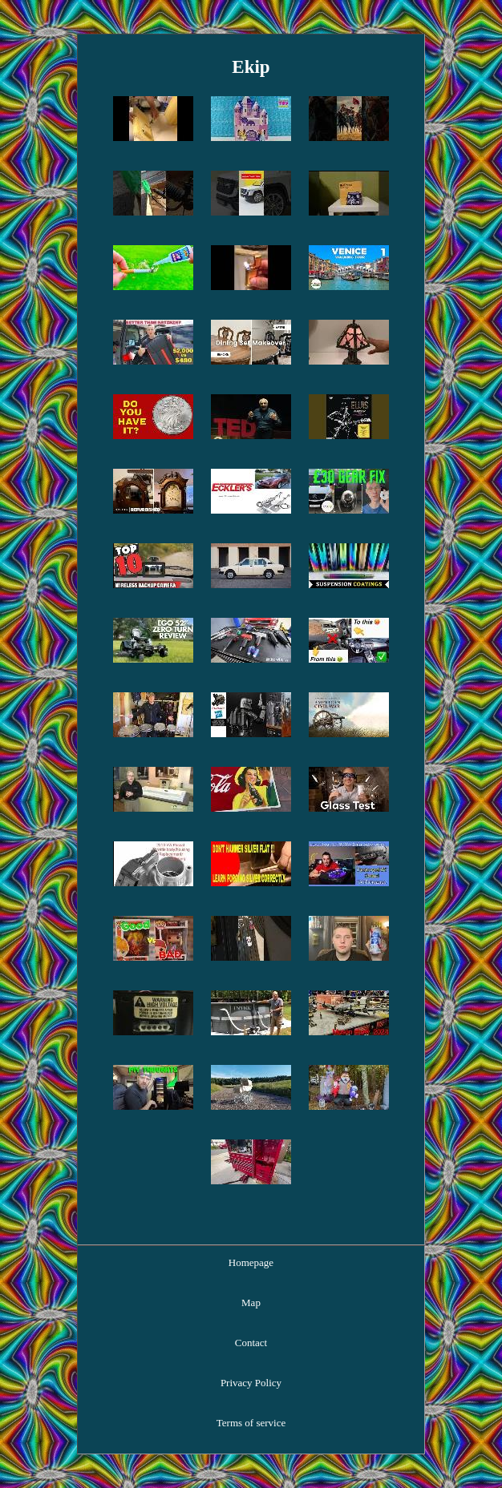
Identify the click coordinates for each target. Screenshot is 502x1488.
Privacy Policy (251, 1383)
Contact (251, 1343)
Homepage (251, 1262)
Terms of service (251, 1423)
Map (251, 1302)
